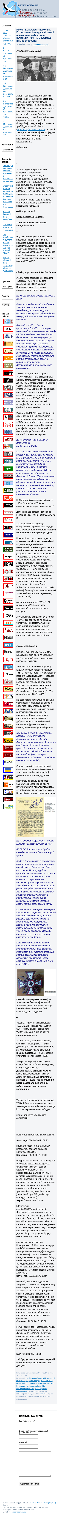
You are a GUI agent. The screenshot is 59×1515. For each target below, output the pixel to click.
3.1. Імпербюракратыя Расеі (38, 1383)
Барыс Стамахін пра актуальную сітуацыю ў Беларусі (8, 264)
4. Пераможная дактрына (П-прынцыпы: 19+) (8, 128)
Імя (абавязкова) (27, 1421)
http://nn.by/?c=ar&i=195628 (31, 129)
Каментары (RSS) (49, 1503)
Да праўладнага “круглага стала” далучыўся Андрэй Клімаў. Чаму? (9, 243)
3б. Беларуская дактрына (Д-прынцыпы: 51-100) (8, 90)
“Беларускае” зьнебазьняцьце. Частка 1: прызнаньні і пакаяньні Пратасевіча (11, 173)
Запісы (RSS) (35, 1503)
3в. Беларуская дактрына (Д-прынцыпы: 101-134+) (8, 109)
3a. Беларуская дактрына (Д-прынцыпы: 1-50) (8, 72)
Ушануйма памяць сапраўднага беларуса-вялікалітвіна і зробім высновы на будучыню (9, 196)
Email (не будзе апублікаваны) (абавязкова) (33, 1431)
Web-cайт (23, 1442)
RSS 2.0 (43, 1394)
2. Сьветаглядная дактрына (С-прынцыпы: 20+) (8, 54)
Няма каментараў (41, 44)
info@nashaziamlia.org (17, 1512)
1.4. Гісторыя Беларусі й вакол (39, 1378)
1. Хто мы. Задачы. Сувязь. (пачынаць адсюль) (8, 37)
